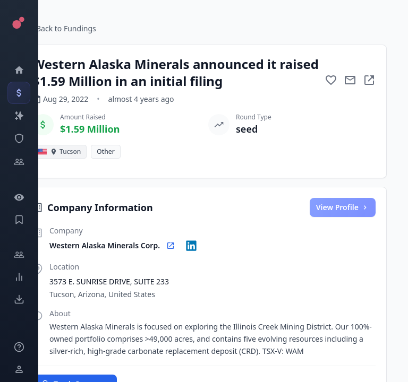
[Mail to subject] (350, 80)
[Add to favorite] (331, 80)
